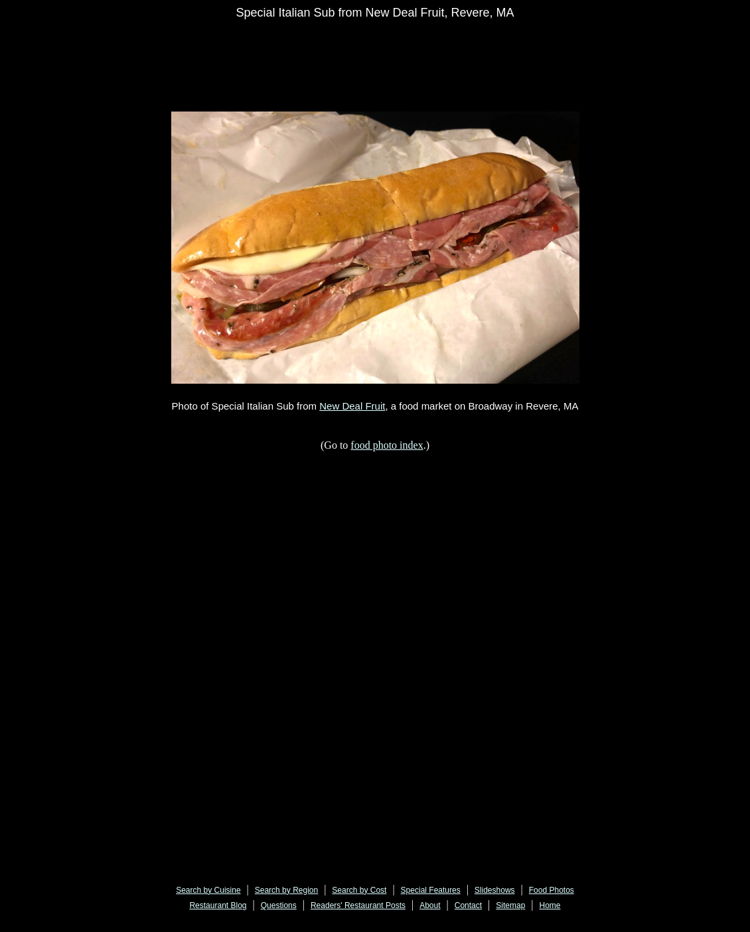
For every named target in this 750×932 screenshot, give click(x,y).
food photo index (386, 445)
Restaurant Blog (217, 905)
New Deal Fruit (352, 406)
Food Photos (551, 890)
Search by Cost (359, 890)
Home (550, 905)
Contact (468, 905)
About (429, 905)
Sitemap (510, 905)
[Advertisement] (414, 58)
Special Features (431, 890)
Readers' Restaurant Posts (358, 905)
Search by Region (286, 890)
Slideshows (495, 890)
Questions (279, 905)
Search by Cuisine (208, 890)
